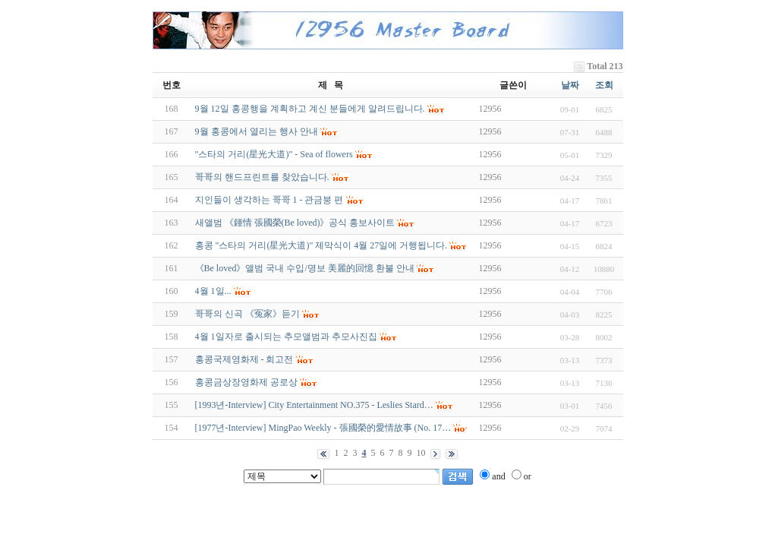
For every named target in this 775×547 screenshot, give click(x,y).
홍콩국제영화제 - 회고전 (244, 359)
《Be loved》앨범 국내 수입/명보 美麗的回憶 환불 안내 (304, 268)
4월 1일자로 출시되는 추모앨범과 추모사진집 (286, 336)
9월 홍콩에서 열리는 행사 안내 (256, 131)
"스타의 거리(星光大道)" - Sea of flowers (274, 154)
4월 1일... (213, 291)
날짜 (570, 85)
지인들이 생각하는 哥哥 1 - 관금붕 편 (269, 199)
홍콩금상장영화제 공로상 (246, 382)
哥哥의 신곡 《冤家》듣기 (247, 313)
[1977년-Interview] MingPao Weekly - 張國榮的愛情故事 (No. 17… (323, 427)
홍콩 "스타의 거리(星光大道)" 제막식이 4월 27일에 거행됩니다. (321, 245)
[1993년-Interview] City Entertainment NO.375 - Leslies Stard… (314, 405)
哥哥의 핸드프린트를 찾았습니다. (262, 177)
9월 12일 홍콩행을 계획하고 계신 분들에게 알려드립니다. (310, 108)
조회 (604, 85)
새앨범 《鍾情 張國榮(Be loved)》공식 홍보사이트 (295, 222)
